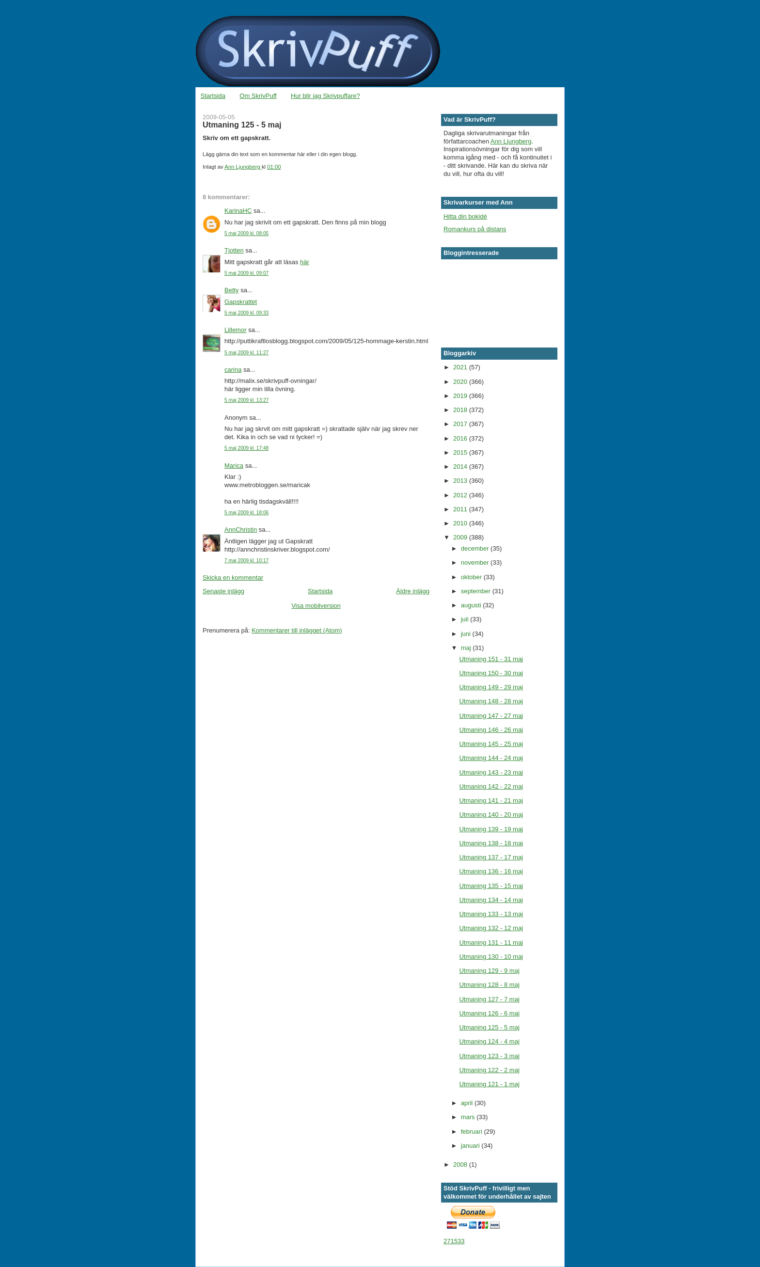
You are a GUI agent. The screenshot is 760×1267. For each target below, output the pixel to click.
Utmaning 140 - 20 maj (491, 814)
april (468, 1103)
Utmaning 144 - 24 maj (491, 757)
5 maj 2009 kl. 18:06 (246, 512)
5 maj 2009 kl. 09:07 (246, 273)
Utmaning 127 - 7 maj (489, 999)
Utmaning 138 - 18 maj (491, 843)
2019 (461, 395)
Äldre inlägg (412, 591)
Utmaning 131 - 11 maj (491, 942)
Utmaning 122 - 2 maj (489, 1070)
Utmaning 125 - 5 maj (489, 1027)
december (476, 548)
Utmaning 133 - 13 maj (491, 914)
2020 (461, 381)
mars (469, 1117)
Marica (233, 465)
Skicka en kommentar (233, 577)
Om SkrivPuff (257, 95)
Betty (231, 290)
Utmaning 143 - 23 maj (491, 772)
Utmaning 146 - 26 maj (491, 729)
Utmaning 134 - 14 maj (491, 899)
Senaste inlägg (223, 591)
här (304, 262)
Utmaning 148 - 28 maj (491, 701)
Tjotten (234, 250)
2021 (461, 367)
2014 (461, 466)
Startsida (213, 95)
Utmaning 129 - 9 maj (489, 970)
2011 (461, 509)
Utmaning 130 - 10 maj (491, 956)
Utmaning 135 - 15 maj (491, 885)
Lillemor (235, 329)
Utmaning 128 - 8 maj (489, 984)
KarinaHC (238, 210)
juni (467, 633)
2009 (461, 537)
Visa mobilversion (316, 605)
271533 (453, 1241)
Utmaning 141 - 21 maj (491, 800)
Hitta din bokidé (465, 216)
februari (472, 1131)
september (476, 591)
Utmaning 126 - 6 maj (489, 1013)
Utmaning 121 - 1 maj (489, 1084)
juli (466, 619)
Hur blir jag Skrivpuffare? (325, 95)
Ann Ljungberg (511, 141)
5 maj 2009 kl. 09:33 (246, 313)
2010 (461, 523)
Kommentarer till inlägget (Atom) (297, 630)
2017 (461, 424)
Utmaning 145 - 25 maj (491, 743)
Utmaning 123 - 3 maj (489, 1056)
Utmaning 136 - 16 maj (491, 871)
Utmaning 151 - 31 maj (491, 659)
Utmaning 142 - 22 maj (491, 786)
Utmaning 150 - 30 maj (491, 673)
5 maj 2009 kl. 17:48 (246, 448)
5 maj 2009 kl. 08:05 (246, 233)
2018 (461, 409)
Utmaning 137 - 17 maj (491, 857)
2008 (461, 1164)
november (476, 562)
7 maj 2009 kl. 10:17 (246, 560)
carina (232, 369)
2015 (461, 452)
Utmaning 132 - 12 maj (491, 928)
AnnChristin (240, 529)
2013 (461, 480)
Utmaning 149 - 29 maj (491, 687)
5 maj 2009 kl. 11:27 (246, 352)
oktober (472, 577)
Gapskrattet (240, 301)
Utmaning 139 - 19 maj (491, 829)
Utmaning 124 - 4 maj (489, 1041)
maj (467, 647)
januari (471, 1145)
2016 (461, 438)
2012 (461, 495)
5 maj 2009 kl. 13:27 (246, 400)
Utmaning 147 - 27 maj (491, 715)
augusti (472, 605)
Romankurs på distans (474, 229)
